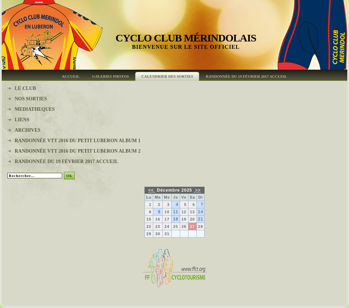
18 (175, 219)
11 (175, 211)
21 (200, 219)
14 (200, 211)
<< (151, 190)
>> (197, 190)
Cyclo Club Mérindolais (186, 38)
